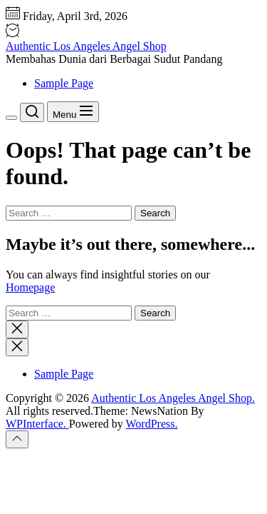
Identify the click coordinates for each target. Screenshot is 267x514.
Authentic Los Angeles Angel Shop (86, 46)
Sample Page (63, 83)
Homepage (30, 287)
